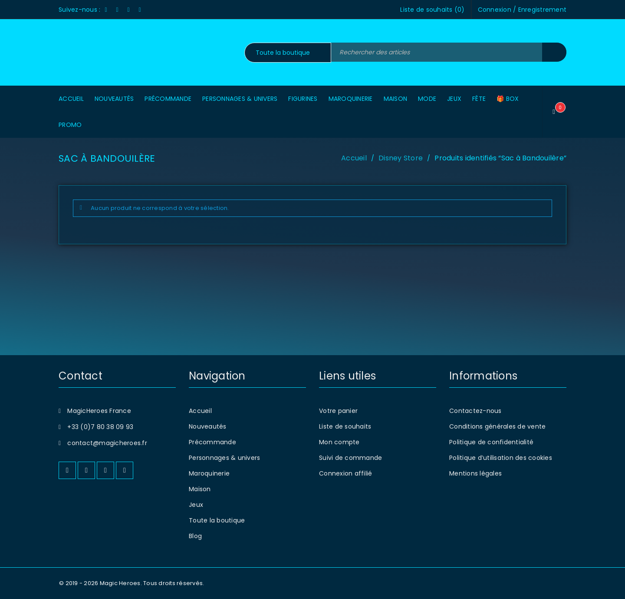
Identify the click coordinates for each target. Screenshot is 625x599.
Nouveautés (208, 426)
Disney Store (400, 158)
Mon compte (339, 442)
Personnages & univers (224, 457)
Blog (195, 536)
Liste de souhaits (345, 426)
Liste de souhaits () (432, 9)
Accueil (354, 158)
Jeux (196, 504)
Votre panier (338, 410)
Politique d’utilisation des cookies (500, 457)
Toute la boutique (217, 520)
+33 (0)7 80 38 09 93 (100, 427)
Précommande (212, 442)
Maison (200, 489)
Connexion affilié (345, 473)
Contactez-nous (475, 410)
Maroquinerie (209, 473)
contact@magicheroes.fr (107, 443)
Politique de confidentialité (491, 442)
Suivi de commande (350, 457)
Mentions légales (475, 473)
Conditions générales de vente (497, 426)
